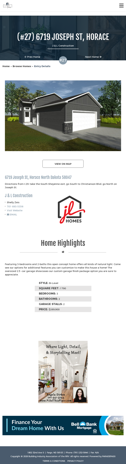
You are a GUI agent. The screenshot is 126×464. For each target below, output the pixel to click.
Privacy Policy (75, 461)
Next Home (93, 56)
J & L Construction (18, 195)
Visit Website (14, 210)
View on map (63, 163)
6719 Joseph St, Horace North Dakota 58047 (38, 177)
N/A (97, 452)
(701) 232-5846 (81, 452)
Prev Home (32, 56)
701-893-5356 (15, 206)
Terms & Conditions (53, 461)
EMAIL (12, 214)
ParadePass (109, 456)
